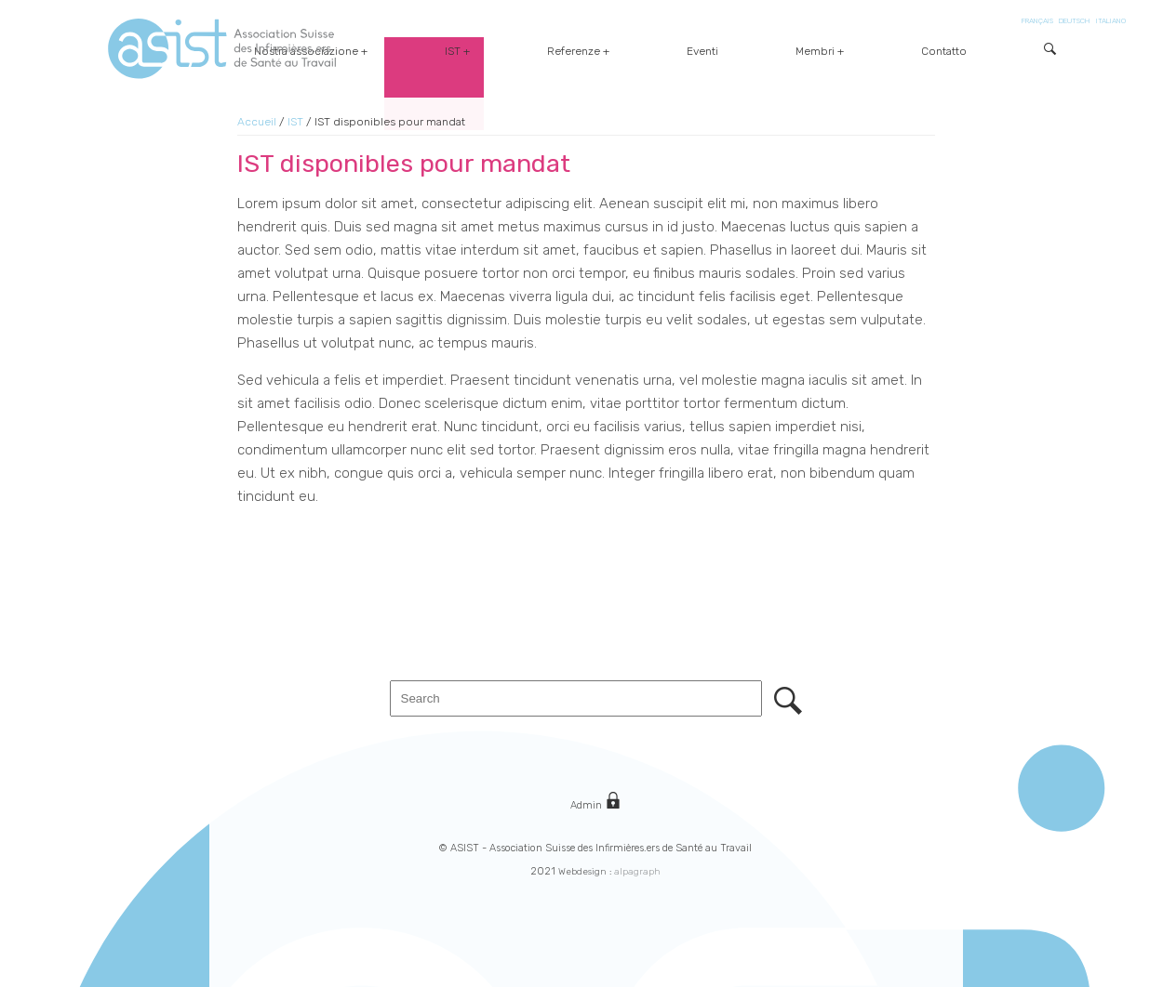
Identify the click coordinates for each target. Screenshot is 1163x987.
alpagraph (637, 871)
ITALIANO (1111, 21)
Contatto (990, 51)
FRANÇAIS (1037, 21)
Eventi (842, 51)
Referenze (759, 51)
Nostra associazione (585, 51)
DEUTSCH (1074, 21)
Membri (908, 51)
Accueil (256, 121)
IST (685, 51)
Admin (596, 801)
